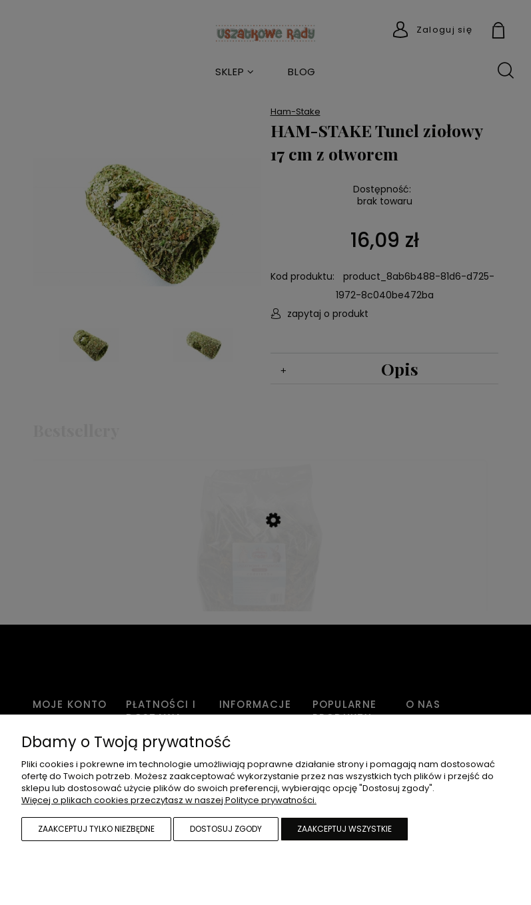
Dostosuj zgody (226, 828)
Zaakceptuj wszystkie (344, 828)
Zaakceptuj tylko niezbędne (96, 828)
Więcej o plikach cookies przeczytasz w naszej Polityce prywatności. (168, 800)
